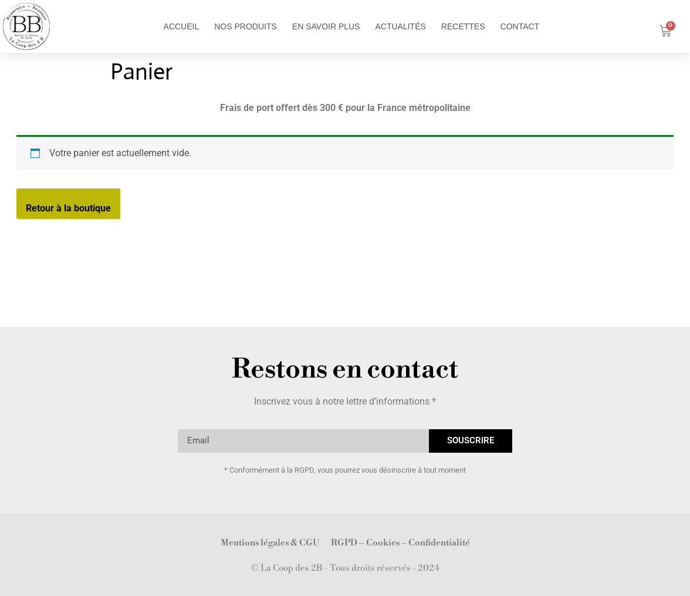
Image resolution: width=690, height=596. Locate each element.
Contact (520, 26)
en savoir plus (326, 26)
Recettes (463, 26)
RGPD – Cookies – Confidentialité (400, 542)
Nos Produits (245, 26)
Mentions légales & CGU (270, 542)
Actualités (400, 26)
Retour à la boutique (68, 208)
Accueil (181, 26)
